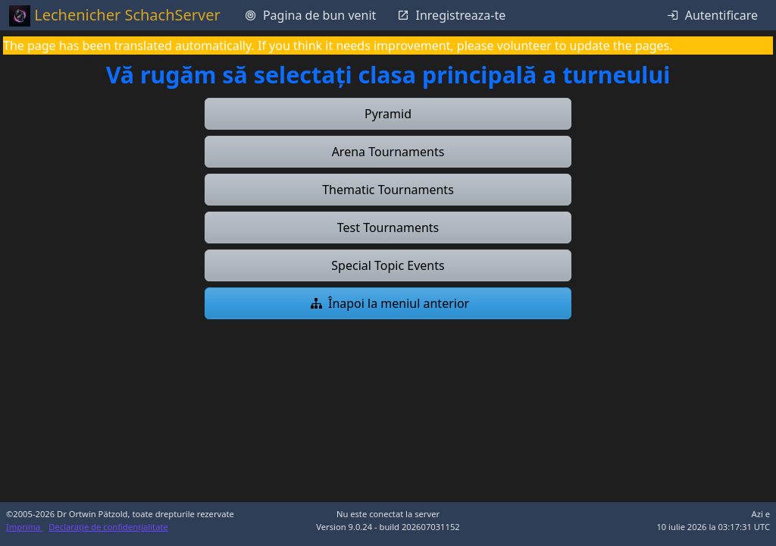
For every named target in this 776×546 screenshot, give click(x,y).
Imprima (24, 526)
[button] (388, 114)
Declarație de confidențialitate (107, 526)
